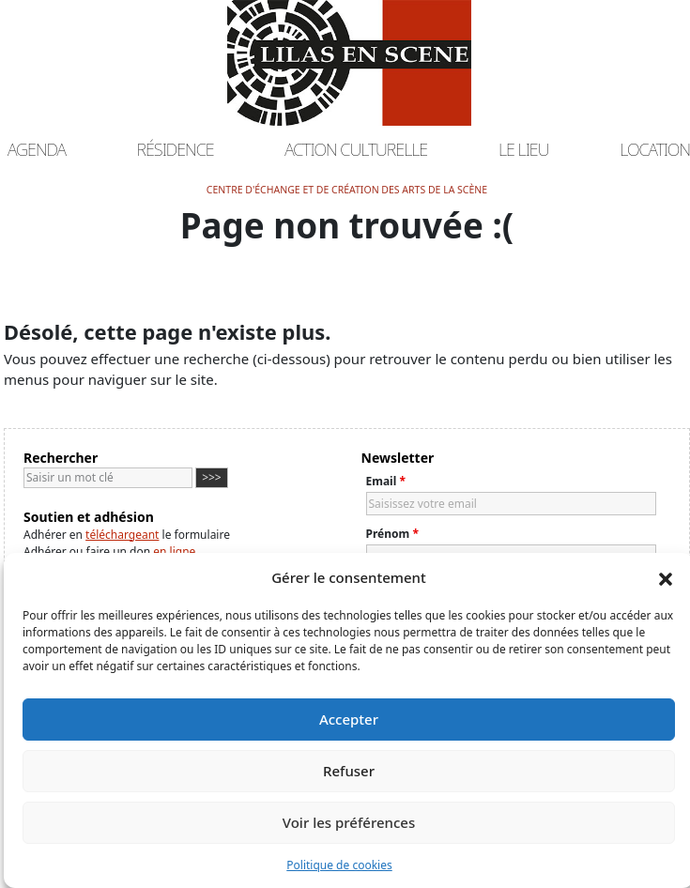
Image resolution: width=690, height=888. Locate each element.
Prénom (392, 534)
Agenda (37, 149)
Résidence (175, 149)
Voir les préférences (349, 822)
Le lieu (523, 149)
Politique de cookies (338, 865)
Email (386, 481)
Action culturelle (355, 149)
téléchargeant (122, 535)
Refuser (349, 770)
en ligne (174, 551)
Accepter (348, 719)
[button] (665, 577)
